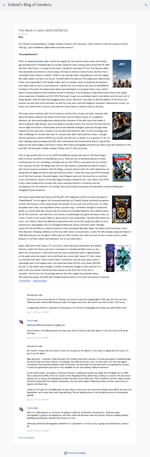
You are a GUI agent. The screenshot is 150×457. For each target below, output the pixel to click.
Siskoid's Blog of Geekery (29, 5)
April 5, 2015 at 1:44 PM (37, 312)
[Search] (55, 5)
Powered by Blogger (75, 453)
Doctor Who (25, 281)
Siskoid (30, 321)
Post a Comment (26, 438)
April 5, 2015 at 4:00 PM (37, 338)
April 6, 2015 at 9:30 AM (37, 431)
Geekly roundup (39, 281)
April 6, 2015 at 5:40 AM (37, 400)
